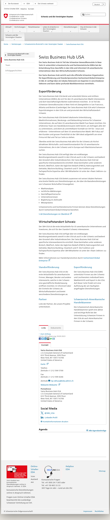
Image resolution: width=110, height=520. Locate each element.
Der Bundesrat (13, 4)
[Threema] (48, 345)
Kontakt (43, 351)
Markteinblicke (48, 333)
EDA (28, 4)
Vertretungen (20, 29)
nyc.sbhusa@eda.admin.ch (62, 387)
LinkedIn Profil (51, 423)
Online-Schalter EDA (34, 475)
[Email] (53, 345)
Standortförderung (49, 267)
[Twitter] (43, 345)
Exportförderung (83, 267)
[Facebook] (40, 345)
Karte (44, 370)
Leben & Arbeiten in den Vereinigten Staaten (51, 29)
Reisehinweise (34, 29)
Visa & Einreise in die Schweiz (89, 29)
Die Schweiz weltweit (45, 4)
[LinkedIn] (45, 345)
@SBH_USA (49, 419)
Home (6, 44)
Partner (43, 299)
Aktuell (8, 29)
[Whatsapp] (51, 345)
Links (42, 328)
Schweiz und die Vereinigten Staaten (14, 37)
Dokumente (56, 328)
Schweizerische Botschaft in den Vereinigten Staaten (43, 44)
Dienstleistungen (70, 29)
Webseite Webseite (50, 391)
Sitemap (102, 477)
